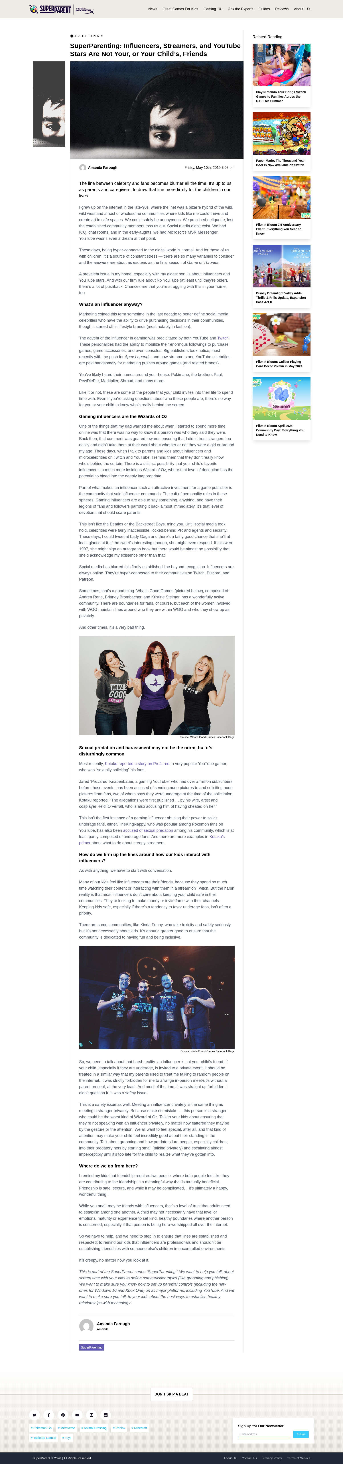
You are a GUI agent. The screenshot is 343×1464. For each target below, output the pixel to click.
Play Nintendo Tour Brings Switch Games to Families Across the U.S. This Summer (281, 96)
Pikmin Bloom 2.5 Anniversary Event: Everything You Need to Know (278, 229)
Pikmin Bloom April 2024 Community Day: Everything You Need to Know (280, 430)
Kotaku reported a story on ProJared (137, 763)
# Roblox (119, 1428)
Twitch (223, 338)
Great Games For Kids (180, 10)
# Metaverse (66, 1428)
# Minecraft (139, 1428)
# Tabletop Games (43, 1438)
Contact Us (249, 1458)
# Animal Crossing (94, 1428)
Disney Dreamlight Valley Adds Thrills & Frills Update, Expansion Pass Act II (281, 297)
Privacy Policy (272, 1458)
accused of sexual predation (148, 830)
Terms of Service (298, 1458)
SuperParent (42, 1458)
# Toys (66, 1438)
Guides (264, 10)
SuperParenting (92, 1347)
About (298, 10)
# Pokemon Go (41, 1428)
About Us (229, 1458)
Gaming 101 (213, 10)
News (152, 10)
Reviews (281, 10)
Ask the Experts (240, 10)
